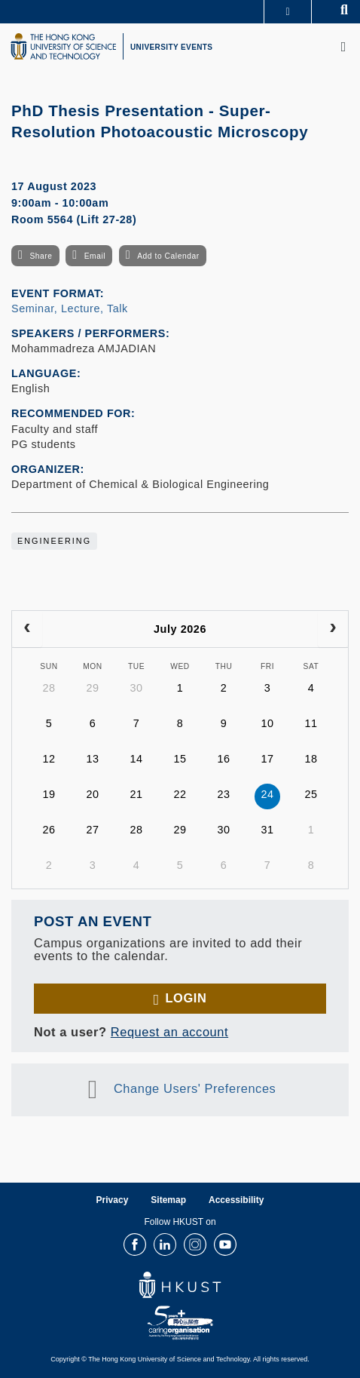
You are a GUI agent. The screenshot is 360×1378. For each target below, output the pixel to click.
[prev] (27, 629)
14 (136, 759)
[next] (333, 629)
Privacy (112, 1200)
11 (310, 723)
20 (92, 794)
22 (179, 794)
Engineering (54, 540)
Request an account (169, 1032)
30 (136, 688)
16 (223, 759)
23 (223, 794)
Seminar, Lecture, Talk (69, 308)
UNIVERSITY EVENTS (171, 47)
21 (136, 794)
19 (48, 794)
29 (92, 688)
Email (94, 256)
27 (92, 830)
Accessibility (236, 1200)
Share (40, 256)
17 (267, 759)
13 (92, 759)
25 (310, 794)
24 (267, 794)
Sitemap (168, 1200)
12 (48, 759)
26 (48, 830)
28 (48, 688)
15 (179, 759)
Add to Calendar (168, 256)
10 (267, 723)
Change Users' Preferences (195, 1088)
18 (310, 759)
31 (267, 830)
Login (185, 998)
